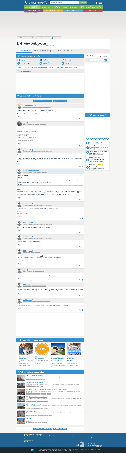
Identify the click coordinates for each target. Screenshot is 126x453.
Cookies (98, 449)
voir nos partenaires (28, 441)
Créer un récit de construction (43, 101)
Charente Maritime (104, 147)
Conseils (50, 7)
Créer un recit (56, 38)
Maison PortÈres (98, 161)
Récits (35, 7)
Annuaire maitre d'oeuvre (53, 10)
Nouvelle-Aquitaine (95, 147)
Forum (26, 7)
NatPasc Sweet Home (36, 382)
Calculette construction (66, 449)
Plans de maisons (73, 7)
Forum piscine (93, 10)
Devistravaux (82, 7)
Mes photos (32, 38)
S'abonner (103, 56)
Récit (24, 51)
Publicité (87, 449)
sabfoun (23, 60)
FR (89, 147)
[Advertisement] (63, 24)
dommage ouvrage (50, 305)
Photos (43, 7)
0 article (45, 60)
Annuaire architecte (73, 10)
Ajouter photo (47, 38)
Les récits (20, 38)
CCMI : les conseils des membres (41, 357)
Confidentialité (93, 449)
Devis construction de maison (25, 357)
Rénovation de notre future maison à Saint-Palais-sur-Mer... (48, 390)
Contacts (40, 449)
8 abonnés (46, 63)
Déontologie (81, 449)
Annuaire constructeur (33, 10)
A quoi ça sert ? (92, 169)
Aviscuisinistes (99, 7)
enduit (41, 256)
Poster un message (60, 101)
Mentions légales (57, 449)
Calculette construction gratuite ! (71, 358)
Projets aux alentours (105, 149)
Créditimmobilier (57, 7)
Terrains (64, 7)
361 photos (68, 60)
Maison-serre (33, 411)
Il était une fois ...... (35, 404)
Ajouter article (39, 38)
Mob (30, 418)
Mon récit (25, 38)
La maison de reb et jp (36, 375)
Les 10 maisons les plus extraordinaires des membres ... (57, 358)
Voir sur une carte (97, 149)
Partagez (67, 63)
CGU (73, 449)
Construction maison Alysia (38, 397)
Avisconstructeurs (90, 7)
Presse (76, 449)
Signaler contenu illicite (48, 449)
